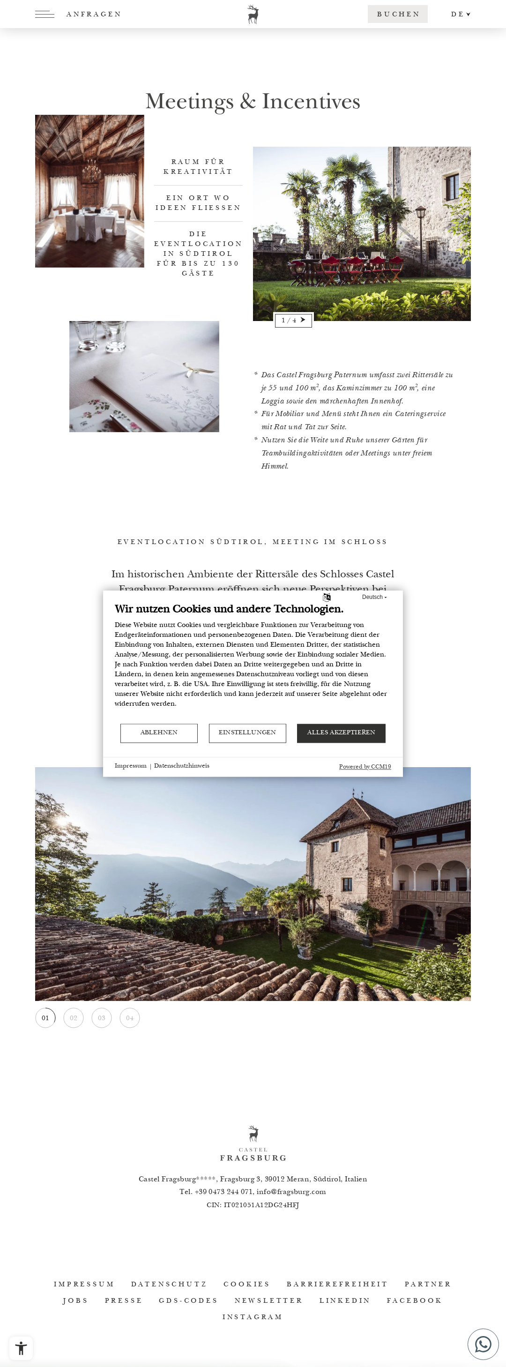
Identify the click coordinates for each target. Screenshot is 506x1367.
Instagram (253, 1317)
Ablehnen (159, 733)
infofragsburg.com (292, 1192)
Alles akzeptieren (341, 733)
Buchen (399, 14)
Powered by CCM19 (365, 767)
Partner (428, 1284)
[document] (253, 663)
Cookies (247, 1284)
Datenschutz (169, 1284)
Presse (124, 1301)
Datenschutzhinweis (181, 766)
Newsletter (269, 1301)
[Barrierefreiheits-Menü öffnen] (21, 1348)
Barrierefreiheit (338, 1284)
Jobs (76, 1301)
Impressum (84, 1284)
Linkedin (345, 1301)
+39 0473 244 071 (224, 1192)
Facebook (414, 1301)
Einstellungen (247, 733)
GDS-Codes (188, 1301)
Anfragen (94, 14)
